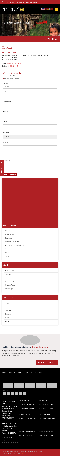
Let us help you (40, 346)
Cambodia (8, 310)
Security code (8, 160)
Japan (7, 321)
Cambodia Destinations (27, 418)
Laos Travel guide (46, 408)
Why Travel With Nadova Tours (15, 245)
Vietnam (7, 303)
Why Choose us (36, 372)
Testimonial (8, 238)
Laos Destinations (46, 404)
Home (4, 372)
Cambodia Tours (10, 278)
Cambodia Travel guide (27, 422)
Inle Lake (17, 78)
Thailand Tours (9, 281)
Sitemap (7, 256)
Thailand (8, 314)
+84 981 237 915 (11, 2)
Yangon (6, 78)
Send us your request (48, 362)
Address (5, 111)
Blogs (20, 372)
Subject (6, 121)
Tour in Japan (9, 289)
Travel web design (8, 453)
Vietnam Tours (9, 270)
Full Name (7, 83)
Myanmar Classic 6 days (12, 73)
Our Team (8, 249)
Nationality (7, 132)
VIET (19, 453)
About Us (8, 231)
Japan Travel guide (46, 435)
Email (5, 91)
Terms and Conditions (12, 242)
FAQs (7, 252)
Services (12, 372)
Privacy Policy (9, 234)
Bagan (11, 78)
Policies (22, 376)
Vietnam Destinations (27, 404)
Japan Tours (43, 428)
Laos (6, 307)
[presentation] (19, 167)
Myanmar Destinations (27, 432)
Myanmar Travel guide (27, 435)
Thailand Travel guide (47, 422)
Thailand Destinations (47, 418)
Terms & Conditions (9, 376)
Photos (30, 376)
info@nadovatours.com (31, 2)
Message (6, 142)
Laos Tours (8, 274)
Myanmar (8, 317)
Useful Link (40, 376)
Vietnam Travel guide (27, 408)
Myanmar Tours (10, 285)
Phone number (7, 102)
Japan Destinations (46, 432)
